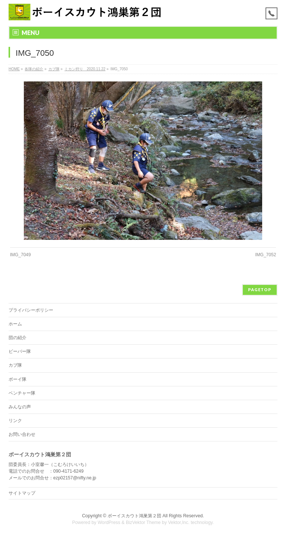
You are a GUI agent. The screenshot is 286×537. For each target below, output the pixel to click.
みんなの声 (20, 406)
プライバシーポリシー (31, 310)
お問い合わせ (22, 434)
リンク (15, 420)
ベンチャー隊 (22, 393)
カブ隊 (15, 365)
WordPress (109, 522)
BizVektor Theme (143, 522)
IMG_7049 (20, 254)
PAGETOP (259, 289)
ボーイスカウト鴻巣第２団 (134, 515)
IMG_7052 (265, 254)
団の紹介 (17, 337)
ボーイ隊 (17, 379)
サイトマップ (22, 493)
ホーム (15, 324)
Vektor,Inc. (179, 522)
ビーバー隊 (20, 351)
